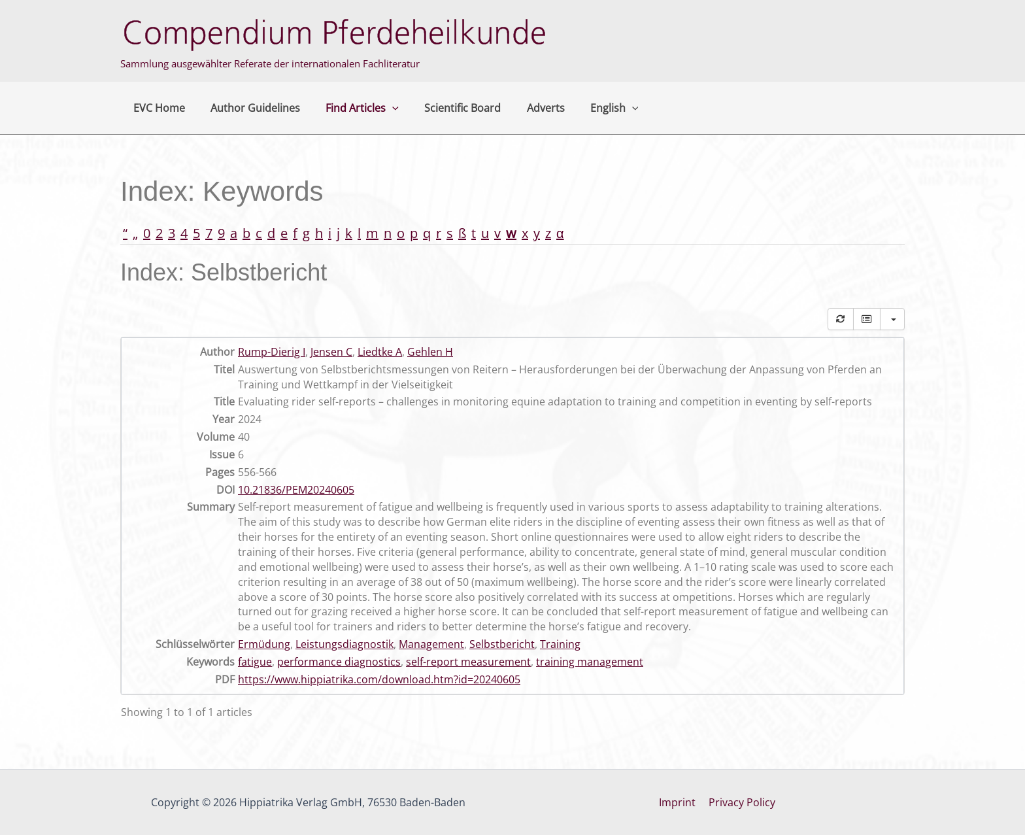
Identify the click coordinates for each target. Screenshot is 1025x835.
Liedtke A (380, 352)
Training (560, 644)
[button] (380, 108)
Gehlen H (430, 352)
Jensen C (331, 352)
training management (589, 662)
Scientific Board (446, 108)
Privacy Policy (740, 802)
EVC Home (156, 108)
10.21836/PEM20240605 (296, 490)
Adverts (524, 108)
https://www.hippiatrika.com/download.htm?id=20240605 (379, 679)
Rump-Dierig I (271, 352)
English (588, 108)
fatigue (255, 662)
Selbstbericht (502, 644)
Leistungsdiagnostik (344, 644)
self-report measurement (468, 662)
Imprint (678, 802)
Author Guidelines (248, 108)
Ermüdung (264, 644)
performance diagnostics (339, 662)
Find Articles (350, 108)
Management (431, 644)
